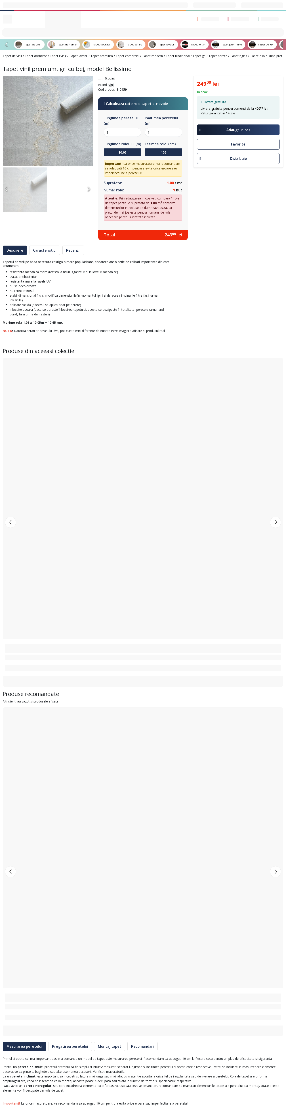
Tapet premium (101, 56)
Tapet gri (199, 56)
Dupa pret (275, 56)
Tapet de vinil (12, 56)
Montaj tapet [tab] (109, 1046)
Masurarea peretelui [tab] (24, 1046)
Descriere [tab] (14, 250)
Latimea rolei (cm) (160, 143)
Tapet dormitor (36, 56)
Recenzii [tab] (73, 250)
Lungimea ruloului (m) (122, 143)
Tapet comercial (127, 56)
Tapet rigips (238, 56)
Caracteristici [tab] (44, 250)
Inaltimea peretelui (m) (161, 121)
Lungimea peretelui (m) (121, 121)
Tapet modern (152, 56)
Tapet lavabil (78, 56)
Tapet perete (217, 56)
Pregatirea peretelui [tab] (70, 1046)
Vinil (111, 85)
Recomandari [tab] (142, 1046)
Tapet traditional (178, 56)
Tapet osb (257, 56)
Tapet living (58, 56)
